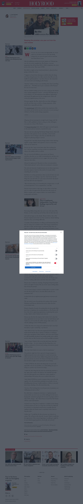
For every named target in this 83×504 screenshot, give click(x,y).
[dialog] (41, 252)
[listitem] (41, 248)
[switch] (55, 251)
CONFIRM (33, 267)
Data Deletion (35, 271)
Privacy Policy (47, 271)
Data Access (41, 271)
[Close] (61, 233)
